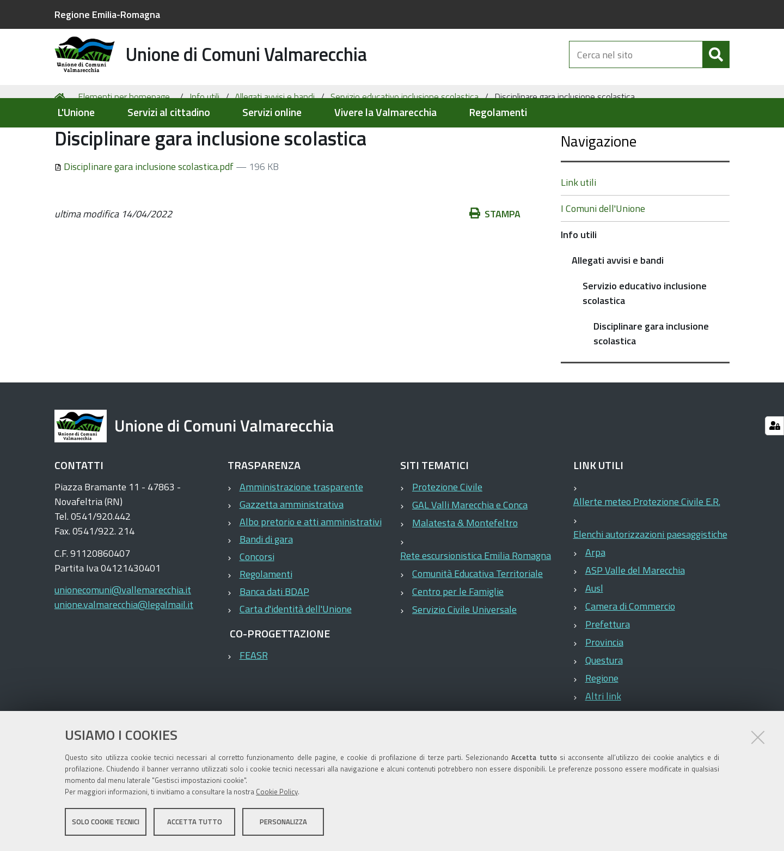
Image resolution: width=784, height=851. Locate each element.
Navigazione (598, 184)
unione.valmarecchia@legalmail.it (123, 647)
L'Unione (76, 112)
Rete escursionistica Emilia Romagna (475, 598)
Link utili (578, 225)
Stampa (494, 256)
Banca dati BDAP (274, 634)
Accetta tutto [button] (194, 822)
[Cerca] (716, 64)
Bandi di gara (266, 582)
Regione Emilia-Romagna (107, 14)
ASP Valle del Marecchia (635, 613)
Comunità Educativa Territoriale (477, 616)
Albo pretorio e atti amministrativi (311, 564)
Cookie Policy (277, 792)
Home (61, 140)
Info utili (204, 139)
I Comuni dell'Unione (603, 251)
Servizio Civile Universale (464, 652)
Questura (604, 703)
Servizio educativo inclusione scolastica (404, 139)
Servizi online (272, 112)
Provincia (604, 685)
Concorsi (257, 599)
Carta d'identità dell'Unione (296, 652)
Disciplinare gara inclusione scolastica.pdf (145, 209)
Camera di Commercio (630, 649)
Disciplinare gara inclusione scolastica (651, 376)
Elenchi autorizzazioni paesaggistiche (650, 577)
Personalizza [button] (283, 822)
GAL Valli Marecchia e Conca (470, 547)
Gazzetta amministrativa (292, 547)
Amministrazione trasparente (301, 529)
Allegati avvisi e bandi (275, 139)
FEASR (254, 698)
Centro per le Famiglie (458, 634)
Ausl (594, 631)
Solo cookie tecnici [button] (105, 822)
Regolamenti (498, 112)
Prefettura (607, 667)
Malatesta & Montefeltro (465, 565)
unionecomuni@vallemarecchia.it (122, 632)
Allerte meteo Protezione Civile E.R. (646, 544)
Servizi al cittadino (168, 112)
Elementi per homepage (124, 139)
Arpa (595, 595)
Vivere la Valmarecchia (385, 112)
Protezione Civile (447, 529)
